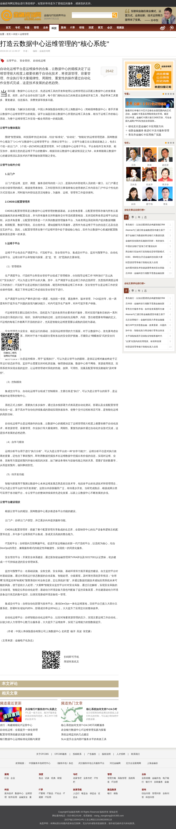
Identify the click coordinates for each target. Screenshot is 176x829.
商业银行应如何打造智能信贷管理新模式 (145, 251)
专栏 (17, 27)
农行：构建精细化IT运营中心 (16, 725)
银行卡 (149, 782)
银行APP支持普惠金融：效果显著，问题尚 (146, 325)
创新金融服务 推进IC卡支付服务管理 (148, 130)
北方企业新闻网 (133, 763)
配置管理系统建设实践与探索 (16, 734)
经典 (53, 778)
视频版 (120, 27)
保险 (116, 793)
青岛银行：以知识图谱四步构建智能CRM (145, 224)
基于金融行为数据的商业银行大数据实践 (145, 235)
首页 (8, 27)
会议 (109, 27)
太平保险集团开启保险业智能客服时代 (144, 336)
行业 (6, 778)
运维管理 (24, 34)
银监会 (84, 793)
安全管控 (25, 60)
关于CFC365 (42, 754)
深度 (91, 27)
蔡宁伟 (149, 204)
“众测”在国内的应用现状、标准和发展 (143, 341)
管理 (36, 27)
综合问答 (146, 793)
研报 (81, 27)
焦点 (41, 778)
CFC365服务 (61, 754)
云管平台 (11, 60)
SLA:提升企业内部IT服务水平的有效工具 (83, 739)
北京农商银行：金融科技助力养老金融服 (145, 320)
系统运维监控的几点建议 (75, 734)
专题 (26, 27)
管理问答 (156, 793)
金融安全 (23, 797)
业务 (45, 27)
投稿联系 (77, 754)
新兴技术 (8, 793)
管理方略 (111, 778)
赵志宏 (165, 165)
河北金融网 (115, 763)
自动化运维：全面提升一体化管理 (19, 729)
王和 (133, 165)
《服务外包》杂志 (64, 763)
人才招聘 (121, 754)
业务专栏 (88, 778)
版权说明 (106, 754)
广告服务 (91, 754)
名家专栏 (77, 778)
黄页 (100, 27)
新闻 (6, 774)
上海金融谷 (152, 763)
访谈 (47, 778)
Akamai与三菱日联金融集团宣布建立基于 (145, 230)
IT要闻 (42, 793)
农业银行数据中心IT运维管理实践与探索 (83, 729)
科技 (54, 28)
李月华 (165, 184)
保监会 (93, 793)
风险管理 (122, 778)
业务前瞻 (146, 778)
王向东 (133, 184)
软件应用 (12, 797)
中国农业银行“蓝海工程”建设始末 (141, 246)
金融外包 (156, 778)
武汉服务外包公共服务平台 (91, 763)
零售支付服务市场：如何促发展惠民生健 (145, 309)
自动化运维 (39, 60)
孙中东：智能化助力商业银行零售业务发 (145, 330)
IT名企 (58, 793)
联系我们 (135, 754)
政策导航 (77, 789)
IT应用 (48, 797)
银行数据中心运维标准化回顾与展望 (20, 739)
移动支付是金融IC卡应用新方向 (146, 126)
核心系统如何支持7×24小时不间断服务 (83, 725)
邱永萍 (149, 184)
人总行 (76, 793)
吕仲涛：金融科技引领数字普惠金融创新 (145, 273)
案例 (63, 27)
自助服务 (158, 782)
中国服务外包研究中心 (39, 763)
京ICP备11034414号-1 (75, 819)
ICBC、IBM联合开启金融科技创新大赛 (144, 257)
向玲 (133, 204)
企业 (13, 778)
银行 (109, 793)
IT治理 (114, 782)
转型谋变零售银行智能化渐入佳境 (142, 262)
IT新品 (50, 793)
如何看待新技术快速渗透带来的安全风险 (145, 268)
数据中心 (19, 793)
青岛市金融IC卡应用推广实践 (144, 134)
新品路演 (111, 789)
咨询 (144, 789)
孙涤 (149, 165)
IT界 (72, 27)
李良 (165, 204)
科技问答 (150, 797)
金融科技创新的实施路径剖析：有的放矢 (145, 241)
